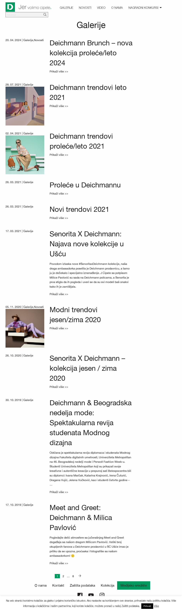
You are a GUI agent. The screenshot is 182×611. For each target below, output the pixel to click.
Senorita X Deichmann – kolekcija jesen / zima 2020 (87, 368)
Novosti (39, 40)
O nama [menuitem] (117, 7)
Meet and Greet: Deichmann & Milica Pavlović (81, 517)
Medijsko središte (134, 585)
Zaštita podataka (82, 585)
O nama (41, 585)
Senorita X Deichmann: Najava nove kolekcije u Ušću (87, 244)
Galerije (28, 40)
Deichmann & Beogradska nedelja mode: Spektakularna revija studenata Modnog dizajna (91, 422)
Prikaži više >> (59, 71)
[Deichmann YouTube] (91, 595)
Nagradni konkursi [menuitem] (143, 7)
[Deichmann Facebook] (80, 595)
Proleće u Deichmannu (85, 185)
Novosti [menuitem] (85, 7)
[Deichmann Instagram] (102, 595)
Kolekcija (107, 585)
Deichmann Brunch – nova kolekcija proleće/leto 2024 (91, 53)
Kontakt (58, 585)
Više (156, 605)
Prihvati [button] (147, 606)
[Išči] (45, 14)
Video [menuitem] (101, 7)
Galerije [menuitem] (66, 7)
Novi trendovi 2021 (79, 209)
